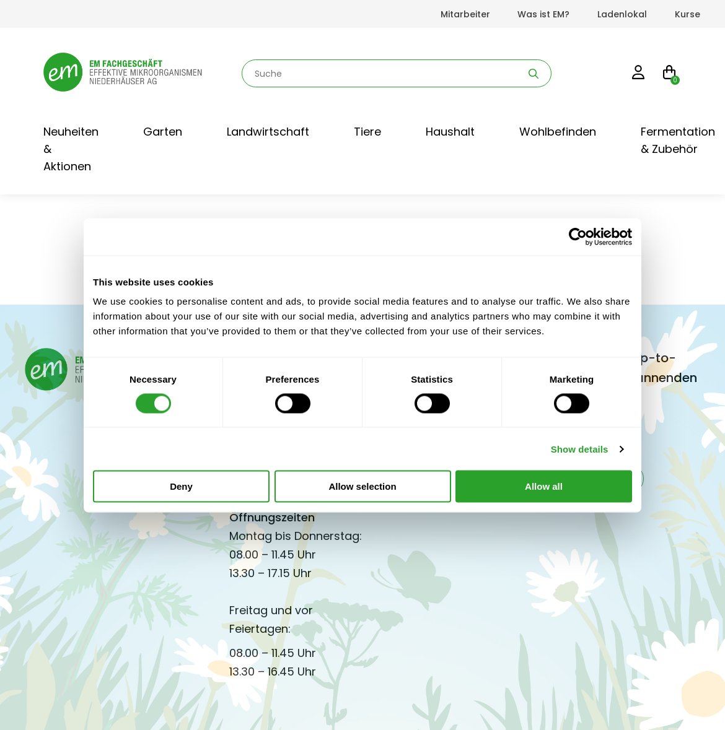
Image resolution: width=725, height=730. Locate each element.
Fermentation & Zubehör (678, 140)
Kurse (687, 14)
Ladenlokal (622, 14)
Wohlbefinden (557, 131)
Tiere (367, 131)
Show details (580, 448)
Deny (181, 486)
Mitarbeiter (465, 14)
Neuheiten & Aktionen (71, 149)
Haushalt (450, 131)
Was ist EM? (543, 14)
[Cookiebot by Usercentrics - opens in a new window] (578, 236)
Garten (162, 131)
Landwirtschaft (268, 131)
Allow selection (362, 486)
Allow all (544, 486)
